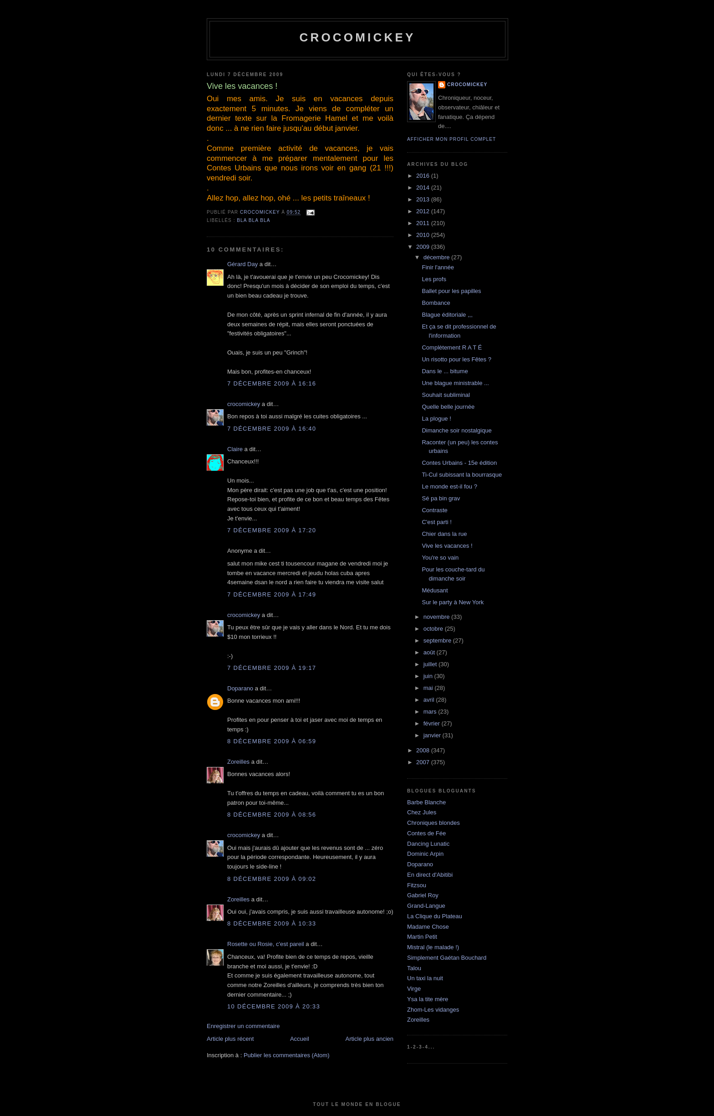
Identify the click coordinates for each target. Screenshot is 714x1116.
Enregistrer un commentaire (243, 1026)
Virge (414, 988)
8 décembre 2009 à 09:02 (271, 878)
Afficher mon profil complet (451, 139)
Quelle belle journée (448, 406)
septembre (438, 640)
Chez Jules (421, 812)
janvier (433, 735)
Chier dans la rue (444, 533)
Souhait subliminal (446, 394)
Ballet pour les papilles (451, 291)
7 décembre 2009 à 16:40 (271, 428)
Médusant (435, 590)
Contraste (434, 510)
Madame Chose (428, 926)
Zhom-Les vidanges (433, 1009)
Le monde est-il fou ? (449, 486)
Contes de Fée (426, 833)
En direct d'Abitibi (430, 874)
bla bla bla (253, 220)
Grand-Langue (426, 905)
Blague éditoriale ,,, (447, 314)
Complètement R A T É (452, 347)
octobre (434, 628)
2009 (423, 246)
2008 (423, 750)
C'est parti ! (436, 522)
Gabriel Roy (423, 895)
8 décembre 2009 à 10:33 (271, 923)
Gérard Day (242, 264)
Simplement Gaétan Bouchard (446, 957)
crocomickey (357, 37)
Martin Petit (422, 936)
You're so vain (440, 557)
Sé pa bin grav (441, 498)
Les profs (434, 279)
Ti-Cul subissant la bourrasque (462, 474)
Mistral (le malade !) (433, 947)
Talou (414, 968)
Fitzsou (416, 885)
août (430, 652)
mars (431, 711)
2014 (423, 187)
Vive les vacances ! (447, 545)
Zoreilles (238, 761)
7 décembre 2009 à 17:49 (271, 594)
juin (428, 676)
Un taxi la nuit (425, 978)
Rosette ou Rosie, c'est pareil (265, 944)
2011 (423, 223)
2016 (423, 175)
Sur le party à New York (453, 602)
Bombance (436, 302)
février (432, 723)
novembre (437, 616)
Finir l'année (438, 267)
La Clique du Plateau (434, 916)
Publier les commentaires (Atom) (287, 1055)
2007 (423, 762)
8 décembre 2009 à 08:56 (271, 814)
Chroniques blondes (433, 822)
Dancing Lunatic (428, 843)
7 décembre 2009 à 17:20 (271, 530)
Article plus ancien (370, 1038)
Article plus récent (230, 1038)
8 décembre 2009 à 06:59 (271, 741)
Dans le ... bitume (445, 371)
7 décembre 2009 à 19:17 (271, 667)
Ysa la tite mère (427, 999)
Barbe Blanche (426, 802)
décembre (437, 257)
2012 (423, 211)
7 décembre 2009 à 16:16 (271, 383)
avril (429, 699)
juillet (431, 664)
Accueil (299, 1038)
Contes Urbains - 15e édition (459, 462)
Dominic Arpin (425, 853)
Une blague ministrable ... (455, 383)
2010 (423, 234)
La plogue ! (436, 418)
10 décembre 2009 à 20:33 (273, 1006)
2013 (423, 199)
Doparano (240, 688)
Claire (235, 449)
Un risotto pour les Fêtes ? (456, 359)
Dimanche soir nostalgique (456, 430)
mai (429, 687)
